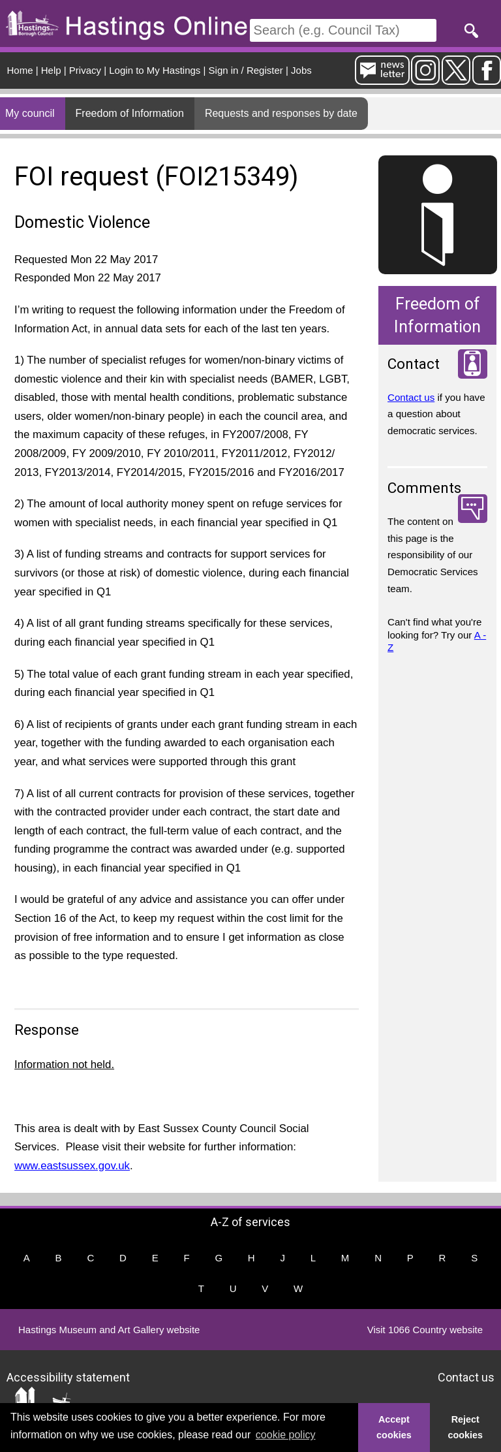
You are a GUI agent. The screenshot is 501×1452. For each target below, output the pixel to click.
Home (20, 70)
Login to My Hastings (154, 70)
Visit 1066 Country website (425, 1329)
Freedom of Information (130, 113)
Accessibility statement (68, 1376)
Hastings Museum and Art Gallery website (109, 1329)
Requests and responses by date (281, 113)
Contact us (410, 397)
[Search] (343, 30)
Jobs (301, 70)
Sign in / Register (246, 70)
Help (51, 70)
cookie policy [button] (286, 1434)
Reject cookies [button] (465, 1427)
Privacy (85, 70)
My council (30, 113)
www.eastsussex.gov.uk (72, 1166)
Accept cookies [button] (394, 1427)
